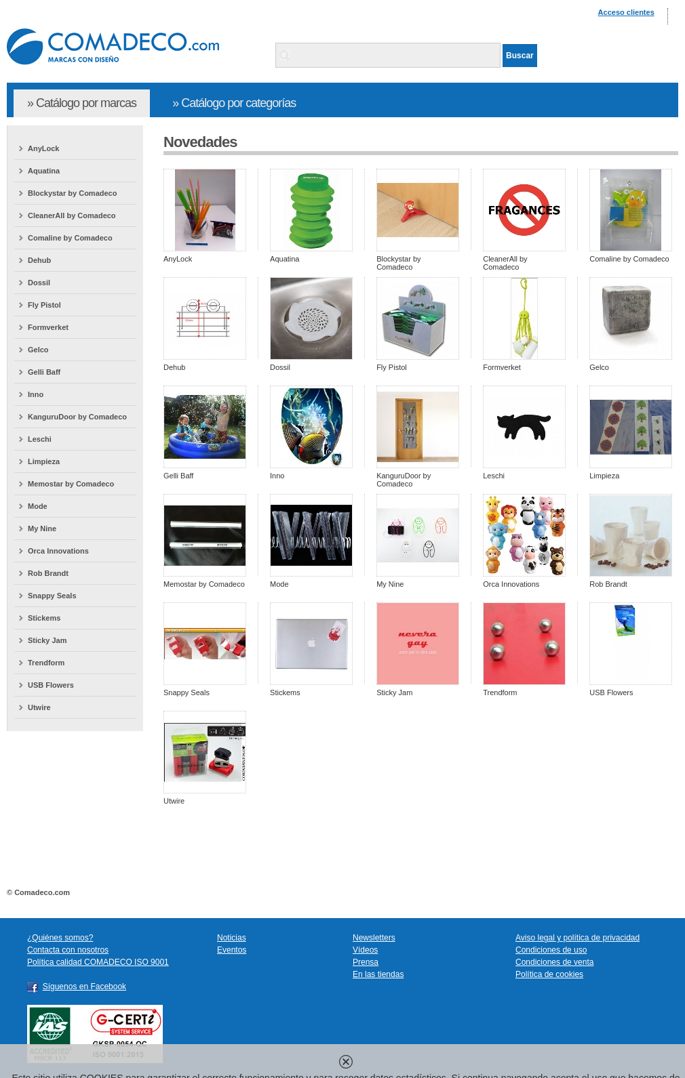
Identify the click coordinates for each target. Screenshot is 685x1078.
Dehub (39, 260)
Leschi (40, 439)
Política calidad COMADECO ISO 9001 (98, 962)
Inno (35, 394)
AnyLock (43, 148)
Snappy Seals (52, 596)
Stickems (44, 618)
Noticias (231, 937)
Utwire (39, 707)
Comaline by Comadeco (70, 238)
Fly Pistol (44, 305)
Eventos (231, 950)
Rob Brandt (48, 573)
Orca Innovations (58, 551)
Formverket (48, 327)
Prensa (365, 962)
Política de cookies (549, 974)
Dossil (39, 282)
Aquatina (44, 171)
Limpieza (44, 461)
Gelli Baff (44, 372)
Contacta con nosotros (68, 950)
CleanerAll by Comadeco (72, 215)
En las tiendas (378, 974)
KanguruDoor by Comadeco (77, 417)
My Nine (42, 528)
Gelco (38, 350)
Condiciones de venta (554, 962)
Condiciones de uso (551, 950)
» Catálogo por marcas (81, 103)
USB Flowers (51, 685)
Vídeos (365, 950)
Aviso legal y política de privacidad (577, 937)
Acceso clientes (626, 12)
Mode (37, 506)
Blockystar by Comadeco (72, 193)
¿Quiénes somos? (60, 937)
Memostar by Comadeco (71, 484)
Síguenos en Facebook (84, 986)
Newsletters (374, 937)
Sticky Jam (47, 640)
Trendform (46, 663)
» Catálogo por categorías (234, 103)
